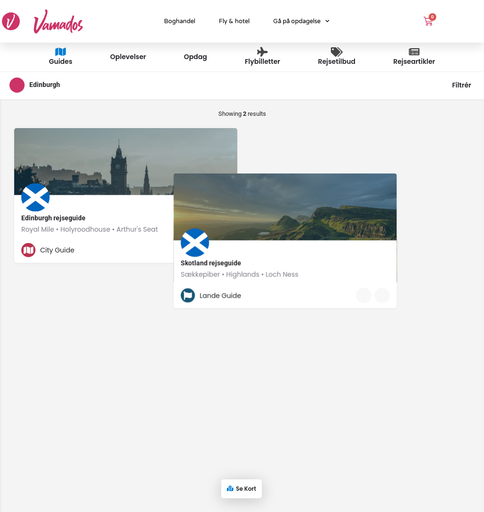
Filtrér (461, 85)
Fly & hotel (234, 21)
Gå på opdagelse (301, 21)
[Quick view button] (204, 250)
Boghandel (179, 21)
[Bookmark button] (222, 250)
